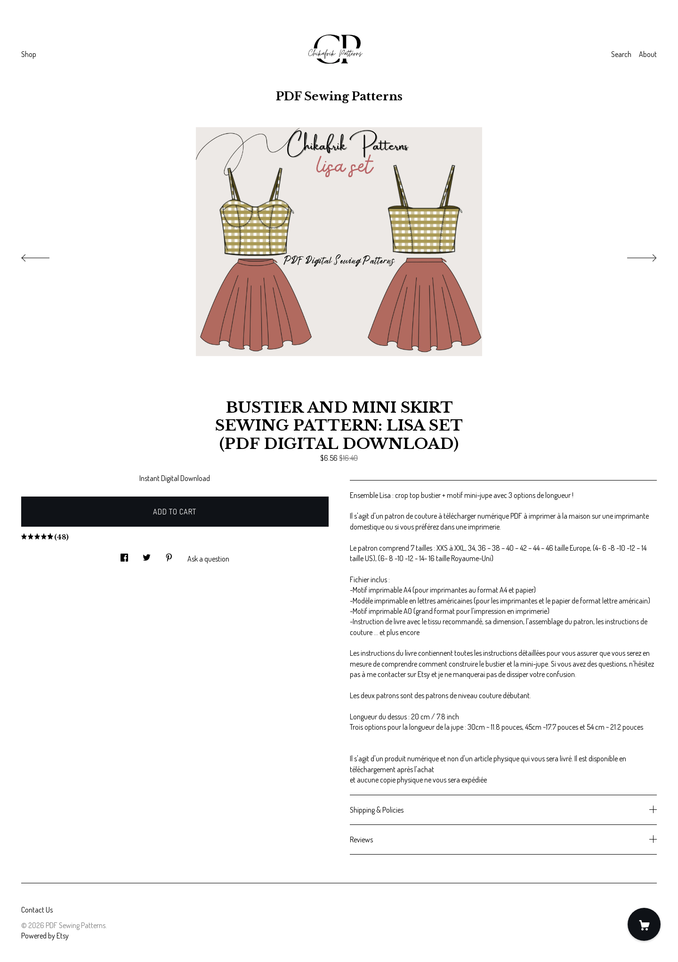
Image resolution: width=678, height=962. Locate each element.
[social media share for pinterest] (169, 555)
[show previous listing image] (44, 255)
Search (621, 54)
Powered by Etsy (45, 935)
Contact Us (37, 909)
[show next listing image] (633, 255)
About (648, 54)
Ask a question (208, 558)
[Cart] (644, 924)
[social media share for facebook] (124, 555)
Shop (28, 54)
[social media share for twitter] (147, 555)
